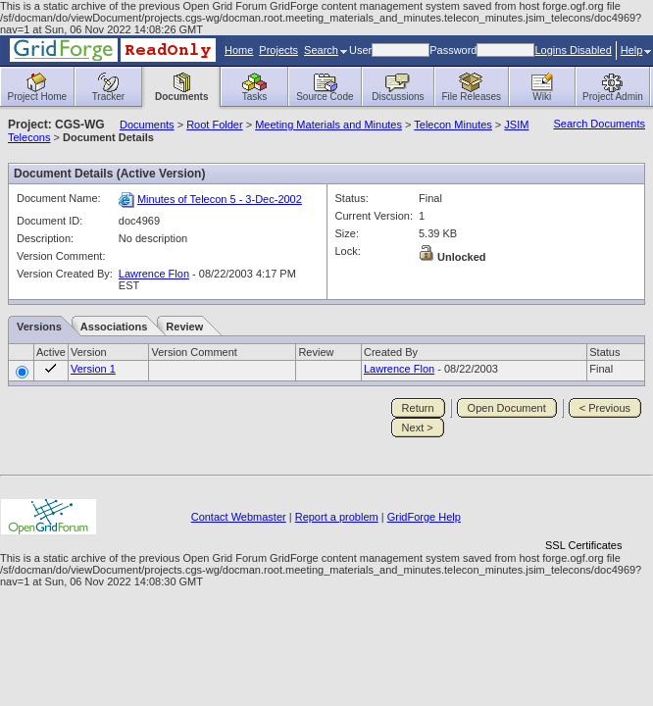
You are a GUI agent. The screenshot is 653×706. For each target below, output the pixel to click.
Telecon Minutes (453, 124)
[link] (583, 511)
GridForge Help (424, 517)
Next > (417, 427)
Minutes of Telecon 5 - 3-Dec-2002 (219, 199)
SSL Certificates (583, 545)
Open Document (507, 408)
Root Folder (214, 124)
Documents (147, 124)
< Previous (604, 408)
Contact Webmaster (238, 517)
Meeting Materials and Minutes (328, 124)
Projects (278, 50)
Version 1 (93, 369)
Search (325, 50)
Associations (113, 326)
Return (418, 408)
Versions (39, 326)
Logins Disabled (572, 50)
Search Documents (599, 123)
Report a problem (336, 517)
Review (184, 326)
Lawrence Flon (154, 273)
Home (239, 50)
